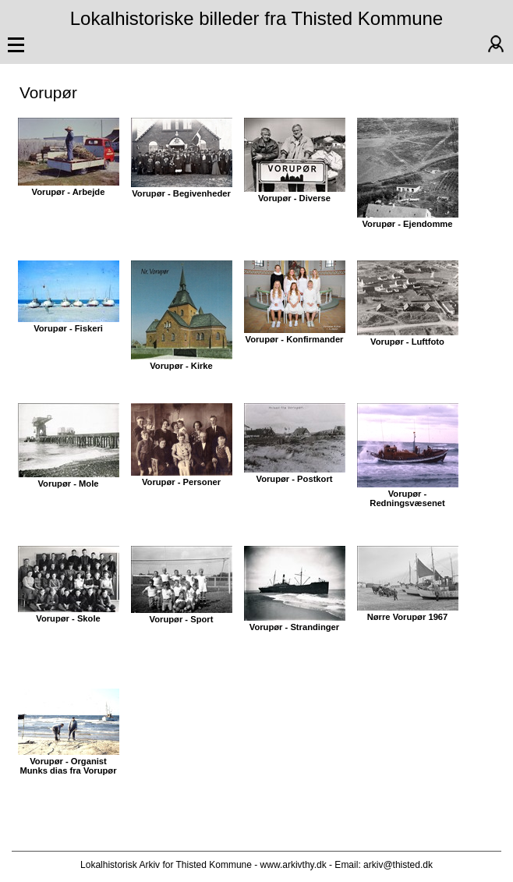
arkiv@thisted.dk (398, 864)
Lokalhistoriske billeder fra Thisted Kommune (256, 18)
